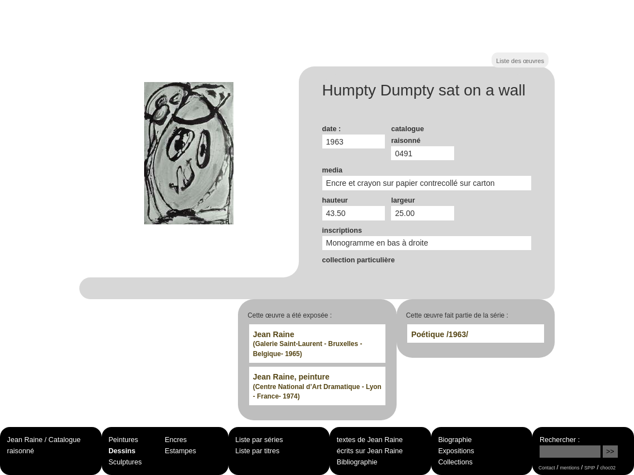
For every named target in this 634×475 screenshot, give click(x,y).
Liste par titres (257, 451)
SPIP (589, 468)
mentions (569, 468)
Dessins (121, 451)
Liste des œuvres (520, 60)
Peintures (123, 440)
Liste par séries (259, 440)
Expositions (456, 451)
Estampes (180, 451)
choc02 (608, 468)
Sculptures (125, 462)
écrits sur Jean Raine (370, 451)
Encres (176, 440)
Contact (546, 468)
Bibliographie (357, 462)
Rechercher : (560, 440)
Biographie (454, 440)
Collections (455, 462)
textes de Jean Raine (370, 440)
